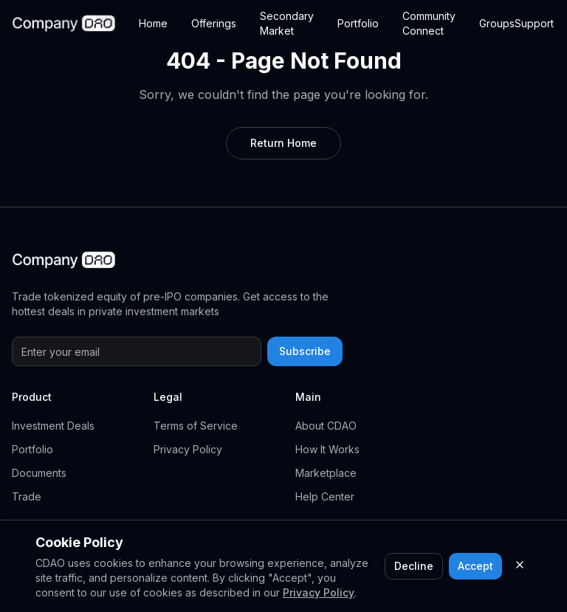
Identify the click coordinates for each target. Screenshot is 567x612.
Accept (475, 566)
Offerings (213, 23)
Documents (39, 473)
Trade (26, 496)
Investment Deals (53, 425)
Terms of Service (196, 425)
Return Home (283, 143)
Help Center (324, 496)
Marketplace (326, 473)
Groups (497, 23)
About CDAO (326, 425)
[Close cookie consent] (520, 565)
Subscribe (305, 351)
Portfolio (358, 23)
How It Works (327, 449)
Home (153, 23)
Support (534, 23)
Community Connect (429, 23)
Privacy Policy (188, 449)
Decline (413, 566)
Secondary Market (287, 23)
